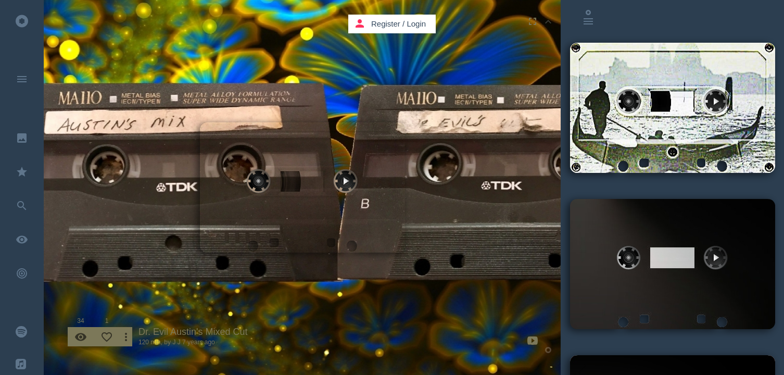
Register (385, 23)
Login (416, 23)
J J (176, 342)
